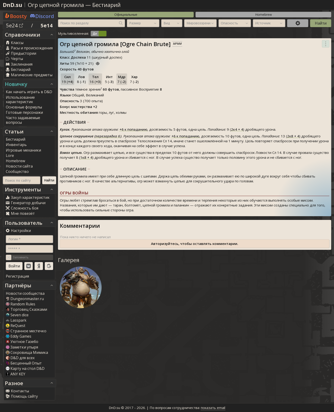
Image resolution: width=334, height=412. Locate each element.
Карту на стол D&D (25, 368)
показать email (213, 407)
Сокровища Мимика (27, 352)
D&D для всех (20, 357)
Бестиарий (106, 5)
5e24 (14, 25)
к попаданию (133, 129)
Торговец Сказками (26, 309)
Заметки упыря (22, 347)
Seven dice (17, 314)
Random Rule (20, 304)
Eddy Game (18, 336)
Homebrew (263, 14)
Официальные (125, 14)
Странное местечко (26, 330)
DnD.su (12, 5)
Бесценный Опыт (24, 363)
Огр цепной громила (56, 5)
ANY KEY (15, 374)
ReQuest (15, 325)
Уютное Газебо (22, 341)
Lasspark (16, 320)
